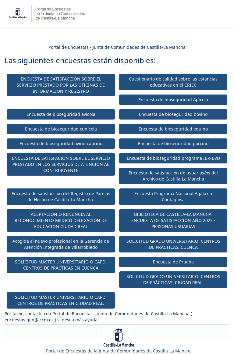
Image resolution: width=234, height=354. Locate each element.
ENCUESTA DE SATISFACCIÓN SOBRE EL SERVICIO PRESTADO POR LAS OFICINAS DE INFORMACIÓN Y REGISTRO (61, 85)
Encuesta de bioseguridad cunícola (61, 129)
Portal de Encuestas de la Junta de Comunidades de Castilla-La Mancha (119, 351)
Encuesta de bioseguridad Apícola (173, 99)
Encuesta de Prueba (173, 262)
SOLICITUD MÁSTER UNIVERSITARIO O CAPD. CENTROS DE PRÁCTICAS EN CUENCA (61, 265)
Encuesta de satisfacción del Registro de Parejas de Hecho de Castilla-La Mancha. (61, 196)
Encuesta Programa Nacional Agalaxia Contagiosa (173, 196)
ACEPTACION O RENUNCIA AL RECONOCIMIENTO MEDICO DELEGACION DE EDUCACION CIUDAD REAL (61, 220)
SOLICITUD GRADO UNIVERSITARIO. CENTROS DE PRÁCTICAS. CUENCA (173, 244)
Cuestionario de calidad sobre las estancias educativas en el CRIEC (173, 82)
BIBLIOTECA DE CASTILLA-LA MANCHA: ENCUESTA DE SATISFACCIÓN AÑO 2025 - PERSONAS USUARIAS (173, 220)
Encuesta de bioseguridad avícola (61, 114)
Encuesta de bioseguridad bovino (173, 114)
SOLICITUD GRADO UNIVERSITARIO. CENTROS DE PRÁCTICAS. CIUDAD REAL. (173, 279)
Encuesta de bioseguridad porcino (173, 143)
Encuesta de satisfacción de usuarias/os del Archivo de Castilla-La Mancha (173, 176)
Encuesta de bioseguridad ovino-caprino (61, 143)
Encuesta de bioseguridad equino (173, 129)
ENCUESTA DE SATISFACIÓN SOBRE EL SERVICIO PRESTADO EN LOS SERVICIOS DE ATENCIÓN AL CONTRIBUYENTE (61, 164)
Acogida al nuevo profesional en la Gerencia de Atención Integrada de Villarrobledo (60, 244)
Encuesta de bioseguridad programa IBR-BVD (173, 158)
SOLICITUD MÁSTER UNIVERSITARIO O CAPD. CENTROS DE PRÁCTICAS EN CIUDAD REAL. (61, 300)
